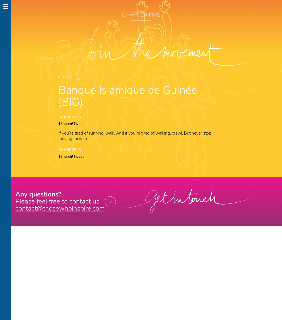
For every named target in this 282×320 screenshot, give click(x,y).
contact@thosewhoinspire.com (60, 209)
